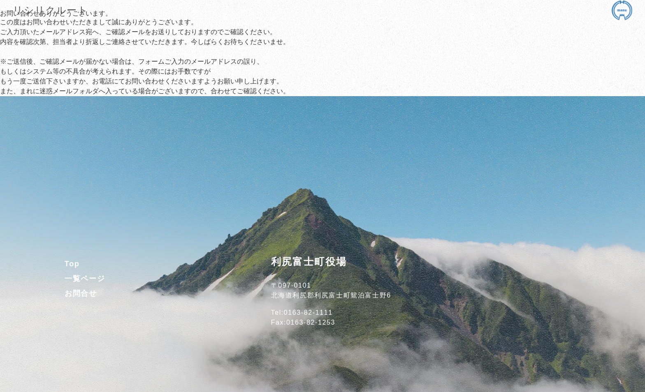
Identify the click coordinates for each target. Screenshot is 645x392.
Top (72, 264)
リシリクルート (50, 10)
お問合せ (81, 293)
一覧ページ (85, 278)
